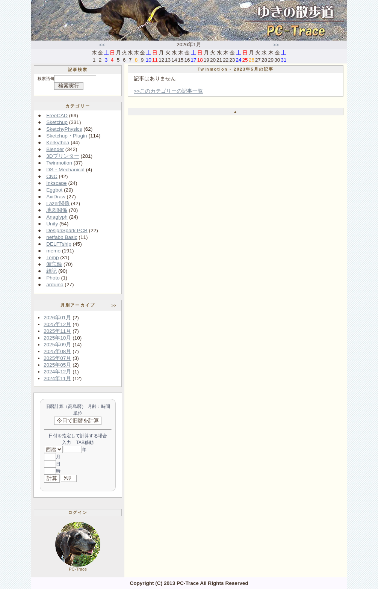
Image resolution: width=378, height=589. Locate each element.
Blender (55, 149)
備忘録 (54, 264)
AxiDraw (55, 196)
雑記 (51, 271)
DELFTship (58, 244)
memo (53, 251)
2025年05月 (57, 365)
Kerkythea (57, 142)
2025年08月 (57, 351)
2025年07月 (57, 358)
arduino (54, 284)
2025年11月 (57, 331)
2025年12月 (57, 324)
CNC (51, 176)
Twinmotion (59, 163)
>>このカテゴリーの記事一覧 (168, 91)
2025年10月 (57, 338)
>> (276, 45)
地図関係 (56, 210)
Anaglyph (57, 217)
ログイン (78, 512)
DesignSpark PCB (67, 230)
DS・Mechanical (65, 169)
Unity (52, 224)
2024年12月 (57, 372)
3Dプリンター (62, 156)
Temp (52, 257)
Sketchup (57, 122)
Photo (53, 278)
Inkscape (56, 183)
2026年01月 (57, 317)
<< (102, 45)
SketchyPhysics (64, 129)
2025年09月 (57, 344)
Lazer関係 (58, 203)
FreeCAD (57, 115)
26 (251, 60)
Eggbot (54, 190)
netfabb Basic (61, 237)
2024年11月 (57, 378)
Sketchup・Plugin (66, 136)
